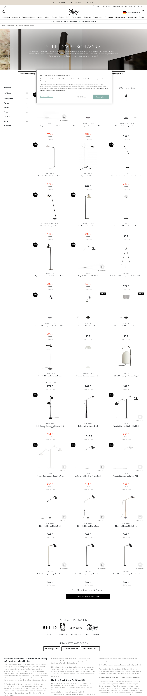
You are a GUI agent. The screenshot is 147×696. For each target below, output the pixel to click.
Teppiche (87, 17)
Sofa (67, 17)
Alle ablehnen (81, 97)
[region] (74, 87)
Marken (39, 17)
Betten (141, 17)
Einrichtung (109, 17)
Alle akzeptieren (101, 97)
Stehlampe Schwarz (29, 25)
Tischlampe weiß (52, 649)
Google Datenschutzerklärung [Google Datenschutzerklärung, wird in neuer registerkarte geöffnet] (55, 90)
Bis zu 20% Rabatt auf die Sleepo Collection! (73, 2)
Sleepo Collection (28, 17)
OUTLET (140, 6)
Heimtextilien (120, 17)
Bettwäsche (132, 17)
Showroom (116, 6)
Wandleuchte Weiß (90, 649)
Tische (54, 17)
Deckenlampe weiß (70, 649)
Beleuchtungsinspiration (113, 74)
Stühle (61, 17)
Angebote (132, 6)
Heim (3, 25)
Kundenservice (105, 6)
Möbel (47, 17)
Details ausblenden (46, 97)
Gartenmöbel (76, 17)
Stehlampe (19, 25)
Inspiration (124, 6)
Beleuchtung (97, 17)
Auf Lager (8, 93)
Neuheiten (6, 17)
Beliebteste (16, 17)
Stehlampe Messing (27, 74)
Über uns (96, 6)
